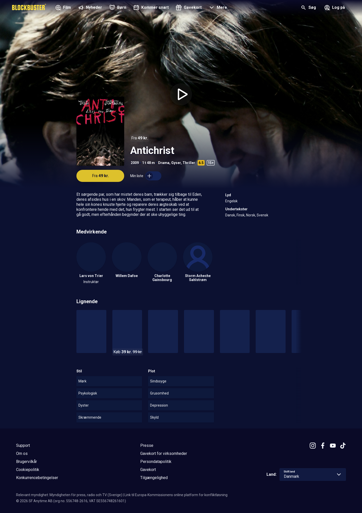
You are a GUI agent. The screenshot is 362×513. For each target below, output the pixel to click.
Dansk (230, 215)
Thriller (189, 163)
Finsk (241, 215)
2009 (135, 163)
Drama (163, 163)
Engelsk (231, 201)
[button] (217, 8)
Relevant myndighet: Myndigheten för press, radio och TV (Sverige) (69, 495)
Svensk (262, 215)
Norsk (250, 215)
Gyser (176, 163)
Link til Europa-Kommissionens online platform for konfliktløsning (176, 495)
